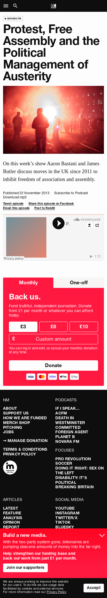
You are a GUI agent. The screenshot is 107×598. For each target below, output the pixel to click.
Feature (12, 512)
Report (11, 527)
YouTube (65, 508)
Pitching (12, 427)
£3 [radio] (23, 326)
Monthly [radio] (28, 282)
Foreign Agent (71, 431)
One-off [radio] (79, 282)
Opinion (11, 522)
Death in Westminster (70, 420)
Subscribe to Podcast (71, 193)
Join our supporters (25, 567)
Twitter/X (66, 517)
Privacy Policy (19, 454)
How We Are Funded (25, 417)
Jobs (8, 431)
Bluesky (64, 527)
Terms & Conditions (25, 449)
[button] (7, 6)
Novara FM (67, 441)
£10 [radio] (84, 326)
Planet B (65, 436)
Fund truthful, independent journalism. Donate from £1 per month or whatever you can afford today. (51, 311)
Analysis (12, 517)
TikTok (62, 522)
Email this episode (16, 208)
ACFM (61, 413)
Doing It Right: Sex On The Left (79, 470)
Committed (67, 427)
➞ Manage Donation (25, 440)
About (10, 408)
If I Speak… (67, 408)
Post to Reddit (44, 208)
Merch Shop (16, 422)
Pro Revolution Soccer (73, 461)
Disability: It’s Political (71, 480)
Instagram (67, 512)
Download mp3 (15, 197)
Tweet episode (13, 203)
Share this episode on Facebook (51, 203)
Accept (94, 587)
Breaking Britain (74, 486)
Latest (10, 508)
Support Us (15, 413)
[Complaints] (10, 468)
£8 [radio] (53, 326)
